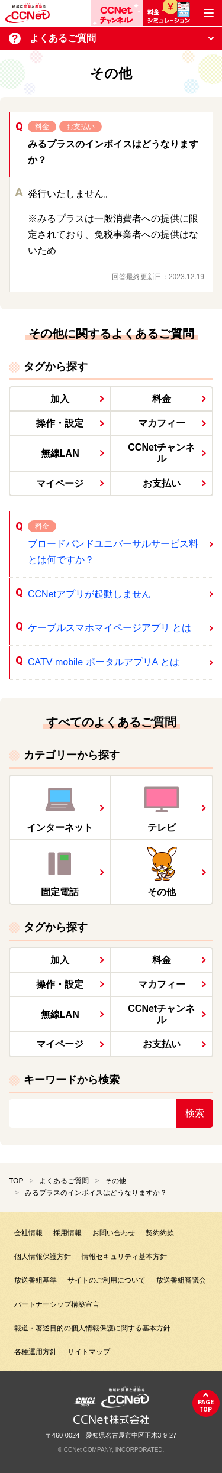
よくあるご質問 (64, 1181)
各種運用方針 (35, 1352)
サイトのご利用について (106, 1280)
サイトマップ (88, 1352)
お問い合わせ (113, 1233)
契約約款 (160, 1233)
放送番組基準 (35, 1280)
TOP (16, 1181)
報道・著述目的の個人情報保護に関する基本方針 (92, 1328)
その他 (115, 1181)
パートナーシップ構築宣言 (56, 1304)
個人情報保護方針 (42, 1256)
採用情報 (67, 1233)
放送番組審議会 (181, 1280)
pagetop (206, 1406)
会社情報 (28, 1233)
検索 (194, 1113)
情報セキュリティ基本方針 (124, 1256)
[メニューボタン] (208, 13)
